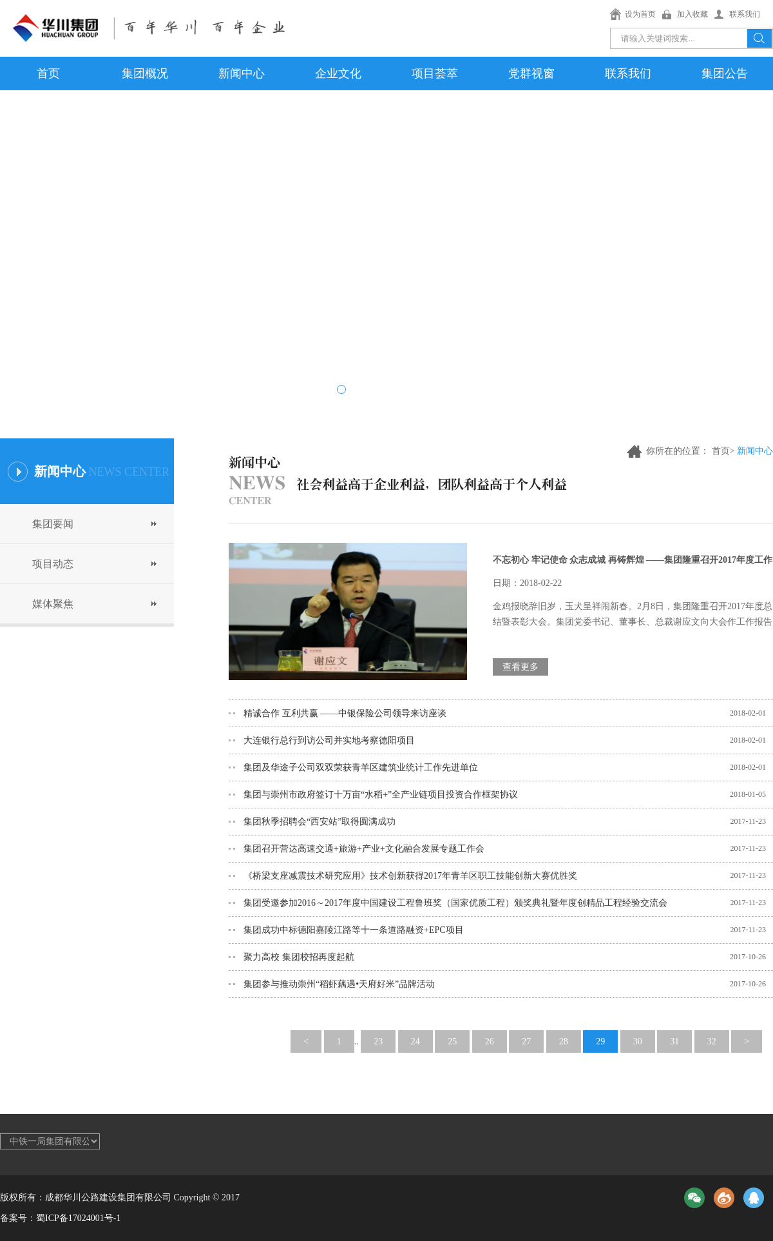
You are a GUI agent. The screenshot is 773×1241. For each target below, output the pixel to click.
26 (489, 1041)
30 (637, 1041)
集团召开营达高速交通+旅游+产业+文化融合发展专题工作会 (363, 849)
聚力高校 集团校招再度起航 (298, 957)
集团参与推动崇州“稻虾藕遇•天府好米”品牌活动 (339, 984)
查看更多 (520, 667)
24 (415, 1041)
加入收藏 (692, 14)
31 (674, 1041)
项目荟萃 (435, 73)
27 (526, 1041)
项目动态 (52, 563)
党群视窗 (531, 73)
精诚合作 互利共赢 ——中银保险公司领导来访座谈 (344, 713)
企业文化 (338, 73)
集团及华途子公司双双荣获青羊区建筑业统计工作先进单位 (360, 767)
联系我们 (744, 14)
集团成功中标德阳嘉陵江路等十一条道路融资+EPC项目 (353, 930)
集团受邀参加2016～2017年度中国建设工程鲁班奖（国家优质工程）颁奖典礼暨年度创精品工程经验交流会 (455, 903)
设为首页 (640, 14)
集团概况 (145, 73)
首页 (48, 73)
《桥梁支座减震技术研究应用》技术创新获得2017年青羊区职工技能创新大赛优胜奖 (410, 876)
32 (711, 1041)
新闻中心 (241, 73)
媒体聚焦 (52, 603)
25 (452, 1041)
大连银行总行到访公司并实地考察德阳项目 (329, 740)
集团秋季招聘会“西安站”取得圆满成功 (319, 821)
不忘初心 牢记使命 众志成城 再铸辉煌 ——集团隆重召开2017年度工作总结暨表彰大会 (632, 566)
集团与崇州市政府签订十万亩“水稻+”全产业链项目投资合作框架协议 (380, 794)
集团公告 (724, 73)
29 (600, 1041)
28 (563, 1041)
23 (378, 1041)
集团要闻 (52, 523)
